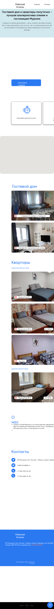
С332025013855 (37, 545)
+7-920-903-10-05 (24, 471)
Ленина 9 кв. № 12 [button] (24, 398)
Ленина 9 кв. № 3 (24, 297)
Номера (47, 4)
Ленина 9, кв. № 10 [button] (24, 329)
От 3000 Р (49, 329)
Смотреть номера (22, 84)
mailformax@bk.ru (23, 465)
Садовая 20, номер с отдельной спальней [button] (33, 217)
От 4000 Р (48, 399)
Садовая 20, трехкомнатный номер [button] (31, 248)
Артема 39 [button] (22, 362)
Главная (37, 4)
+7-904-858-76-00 (24, 476)
